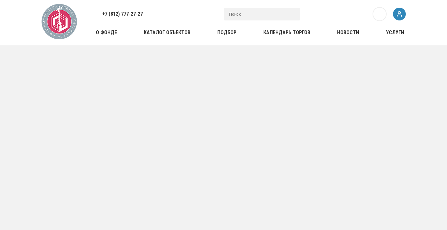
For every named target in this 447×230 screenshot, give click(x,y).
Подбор (226, 32)
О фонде (106, 32)
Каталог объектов (167, 32)
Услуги (395, 32)
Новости (348, 32)
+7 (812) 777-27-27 (122, 14)
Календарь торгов (286, 32)
